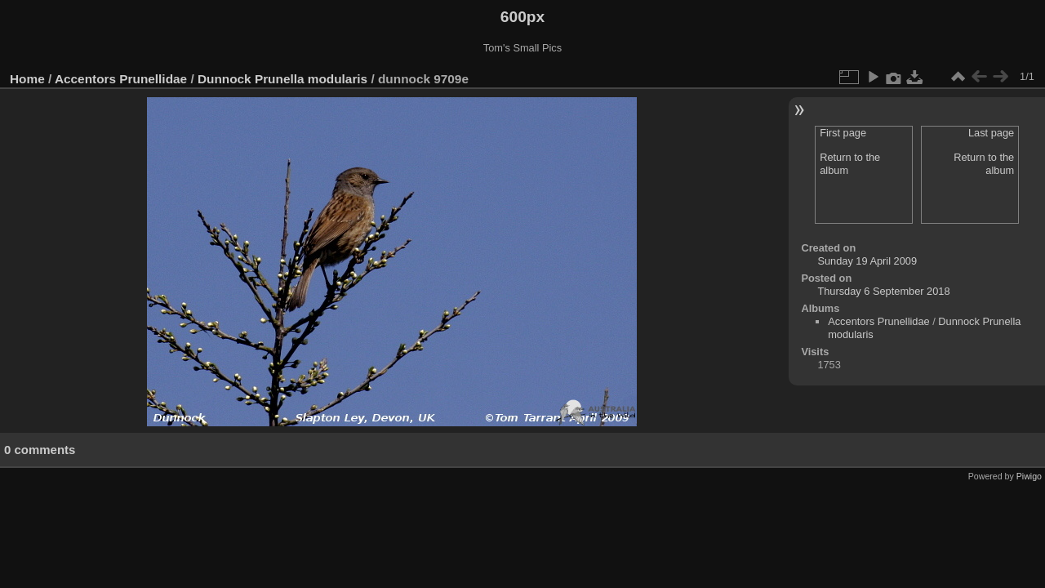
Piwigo (1029, 476)
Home (27, 79)
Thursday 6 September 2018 (883, 291)
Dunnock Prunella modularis (282, 79)
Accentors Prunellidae (121, 79)
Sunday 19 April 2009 (867, 261)
